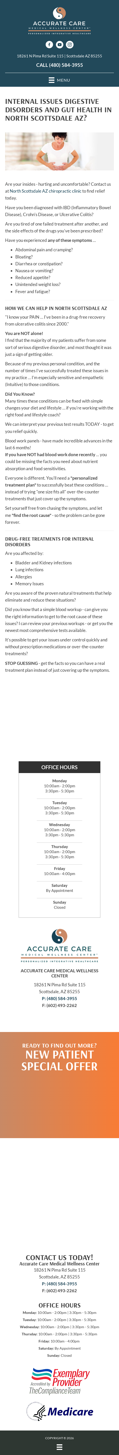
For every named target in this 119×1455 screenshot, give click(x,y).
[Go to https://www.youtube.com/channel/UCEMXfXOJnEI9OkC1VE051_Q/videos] (59, 45)
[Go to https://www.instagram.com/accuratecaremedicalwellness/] (70, 45)
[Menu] (59, 1447)
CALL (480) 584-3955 (59, 65)
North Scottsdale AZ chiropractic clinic (45, 191)
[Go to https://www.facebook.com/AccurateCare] (49, 45)
